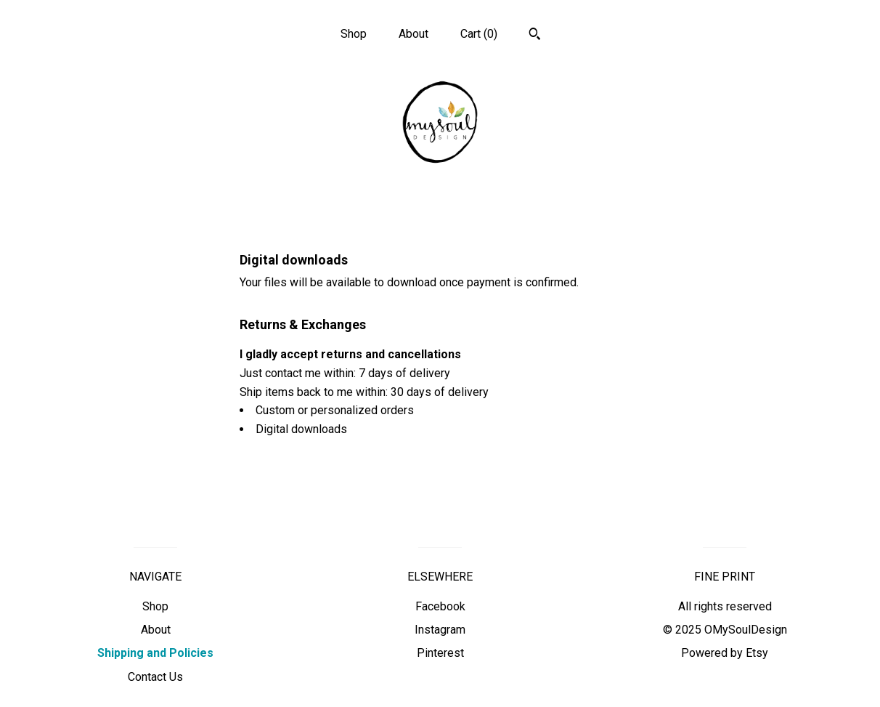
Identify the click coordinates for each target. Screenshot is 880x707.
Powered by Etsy (724, 653)
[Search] (534, 36)
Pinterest (440, 653)
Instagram (440, 630)
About (413, 34)
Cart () (478, 34)
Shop (354, 34)
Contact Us (155, 677)
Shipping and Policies (155, 653)
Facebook (440, 606)
